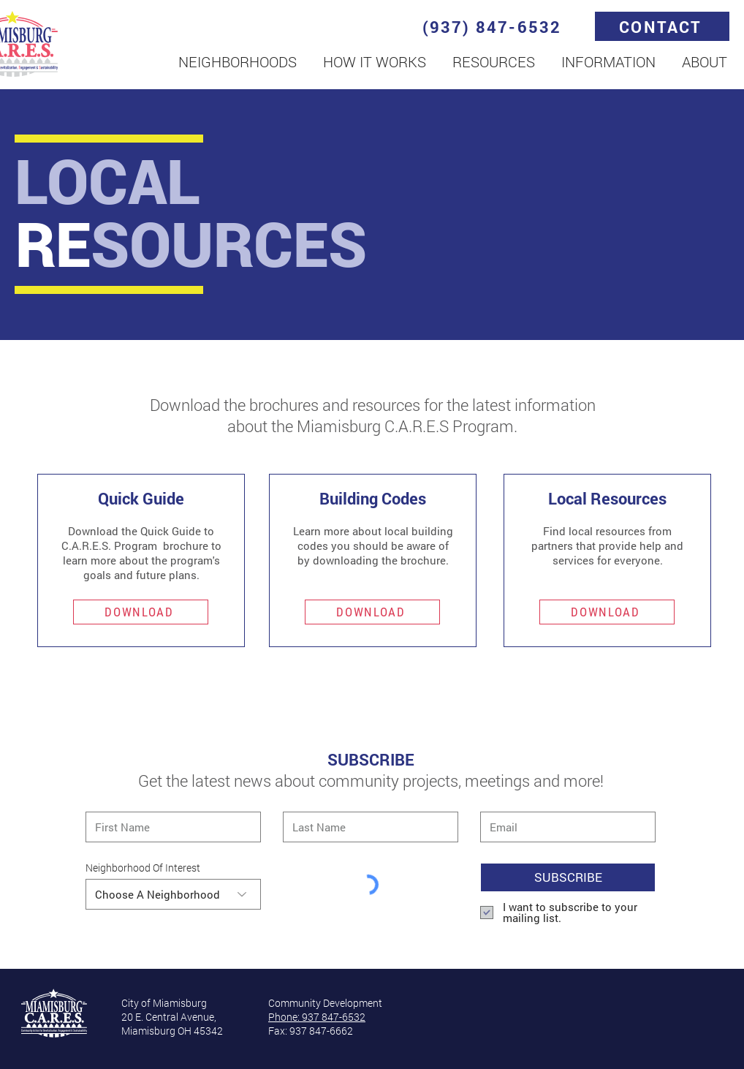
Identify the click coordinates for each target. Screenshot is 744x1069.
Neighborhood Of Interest (143, 868)
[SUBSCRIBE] (568, 877)
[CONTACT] (662, 26)
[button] (237, 61)
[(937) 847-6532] (493, 26)
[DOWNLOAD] (140, 612)
